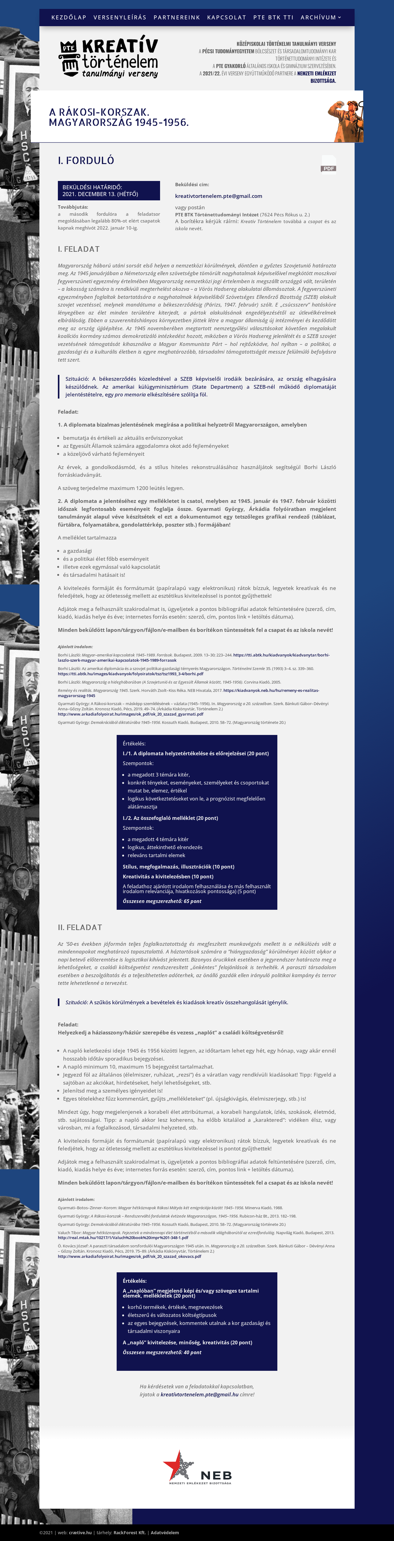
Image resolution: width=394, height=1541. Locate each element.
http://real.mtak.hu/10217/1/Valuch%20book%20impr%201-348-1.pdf (123, 1237)
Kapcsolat (227, 17)
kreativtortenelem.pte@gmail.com (218, 195)
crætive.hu (80, 1532)
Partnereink (177, 17)
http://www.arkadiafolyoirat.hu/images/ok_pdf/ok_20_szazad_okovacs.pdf (129, 1256)
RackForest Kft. (130, 1532)
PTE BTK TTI (273, 17)
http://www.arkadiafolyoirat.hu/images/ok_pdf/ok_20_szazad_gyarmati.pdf (130, 714)
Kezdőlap (69, 17)
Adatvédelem (165, 1532)
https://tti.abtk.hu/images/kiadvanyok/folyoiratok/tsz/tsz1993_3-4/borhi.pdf (130, 673)
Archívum (318, 17)
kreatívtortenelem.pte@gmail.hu (200, 1394)
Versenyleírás (120, 17)
